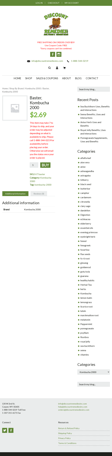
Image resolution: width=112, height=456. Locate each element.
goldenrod (85, 266)
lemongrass (86, 301)
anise (82, 166)
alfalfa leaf (85, 157)
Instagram (59, 54)
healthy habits (87, 279)
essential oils (86, 227)
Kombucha (85, 293)
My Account (72, 3)
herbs (83, 288)
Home (5, 88)
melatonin (85, 319)
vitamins (84, 354)
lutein (83, 310)
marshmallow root (89, 314)
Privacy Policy (64, 437)
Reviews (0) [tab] (39, 193)
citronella (85, 201)
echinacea (85, 218)
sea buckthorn (87, 345)
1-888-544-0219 (77, 60)
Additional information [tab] (15, 193)
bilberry (84, 179)
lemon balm (86, 297)
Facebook (52, 54)
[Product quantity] (34, 164)
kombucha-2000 (43, 184)
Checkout (54, 3)
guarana (84, 275)
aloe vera (84, 161)
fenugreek (85, 245)
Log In (39, 3)
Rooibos (84, 336)
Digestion (85, 214)
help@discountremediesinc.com (72, 406)
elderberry (85, 223)
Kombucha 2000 (33, 88)
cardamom (85, 196)
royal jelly (85, 341)
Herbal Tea (86, 284)
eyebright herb (87, 236)
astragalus (85, 175)
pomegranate (87, 328)
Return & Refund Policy (68, 427)
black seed (85, 183)
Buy (45, 164)
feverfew (84, 249)
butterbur (85, 188)
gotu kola (85, 271)
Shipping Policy (65, 432)
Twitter (4, 429)
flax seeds (85, 253)
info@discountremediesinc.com (45, 60)
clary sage (85, 205)
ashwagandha (87, 170)
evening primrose (89, 231)
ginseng (84, 262)
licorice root (86, 306)
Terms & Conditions (67, 442)
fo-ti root (85, 258)
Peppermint (86, 323)
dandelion (85, 210)
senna (83, 349)
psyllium (84, 332)
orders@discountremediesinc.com (73, 409)
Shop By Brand (16, 88)
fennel (83, 240)
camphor (84, 192)
